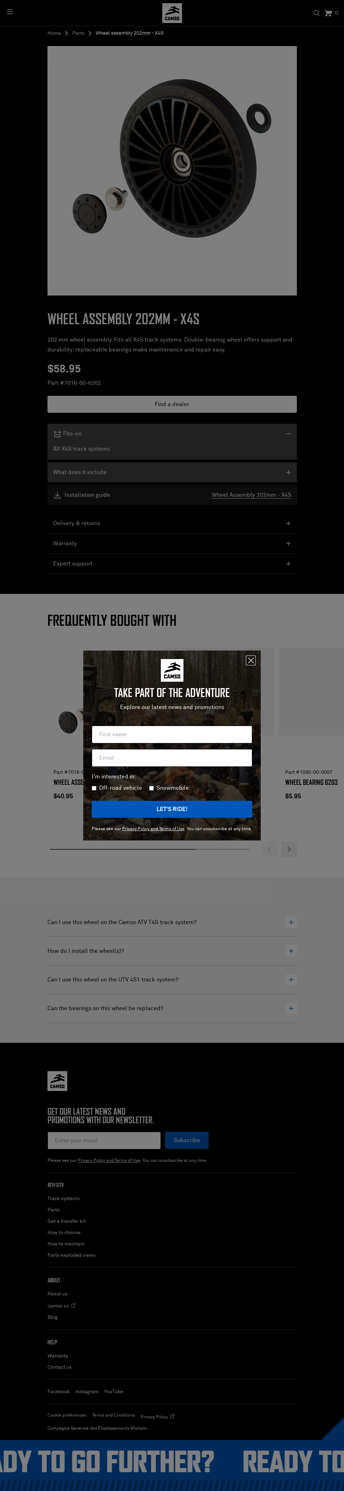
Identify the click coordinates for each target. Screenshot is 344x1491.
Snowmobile (173, 788)
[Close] (251, 660)
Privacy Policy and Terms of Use (153, 829)
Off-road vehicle (120, 788)
